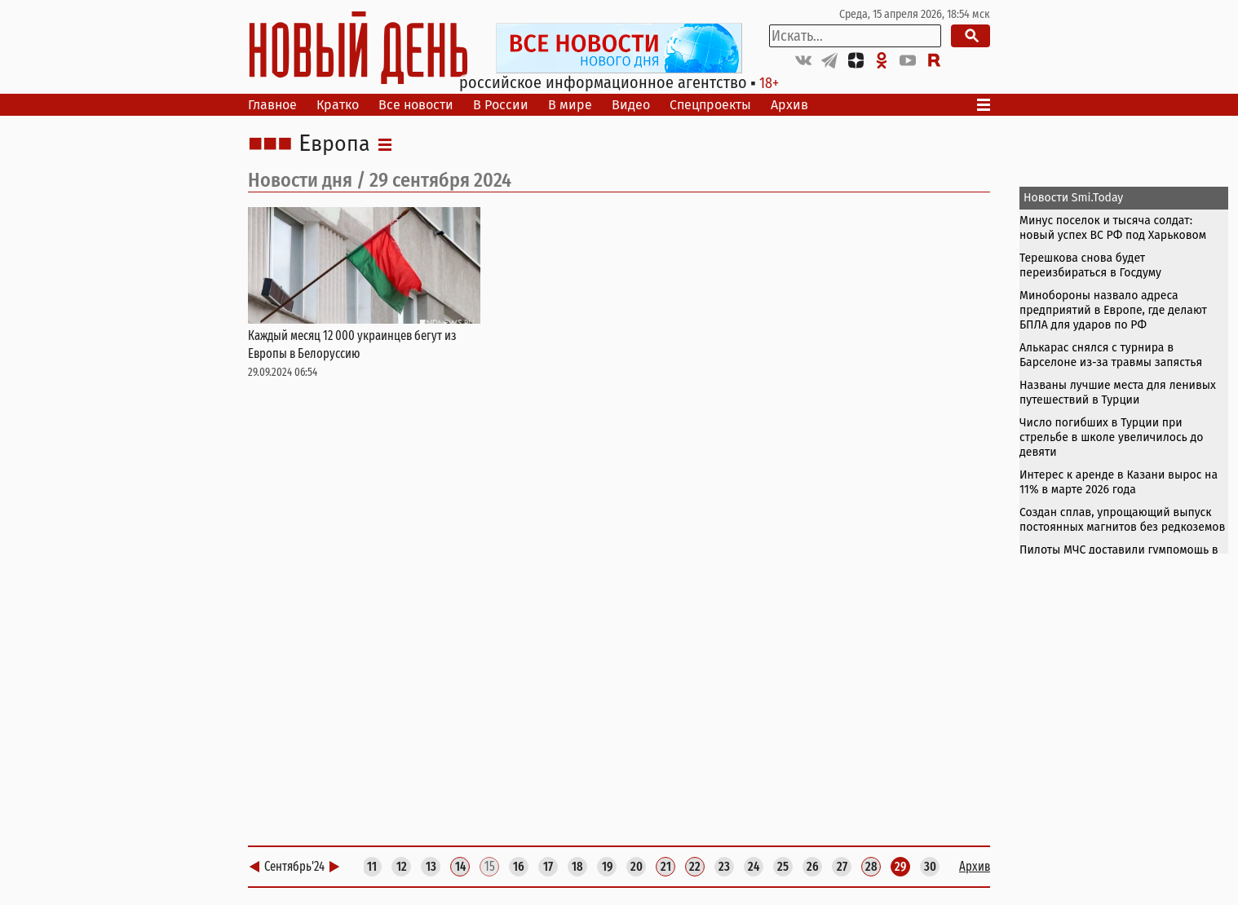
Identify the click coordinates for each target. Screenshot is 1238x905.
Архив (789, 105)
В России (500, 105)
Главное (272, 105)
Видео (631, 105)
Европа (334, 144)
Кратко (337, 105)
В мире (570, 105)
